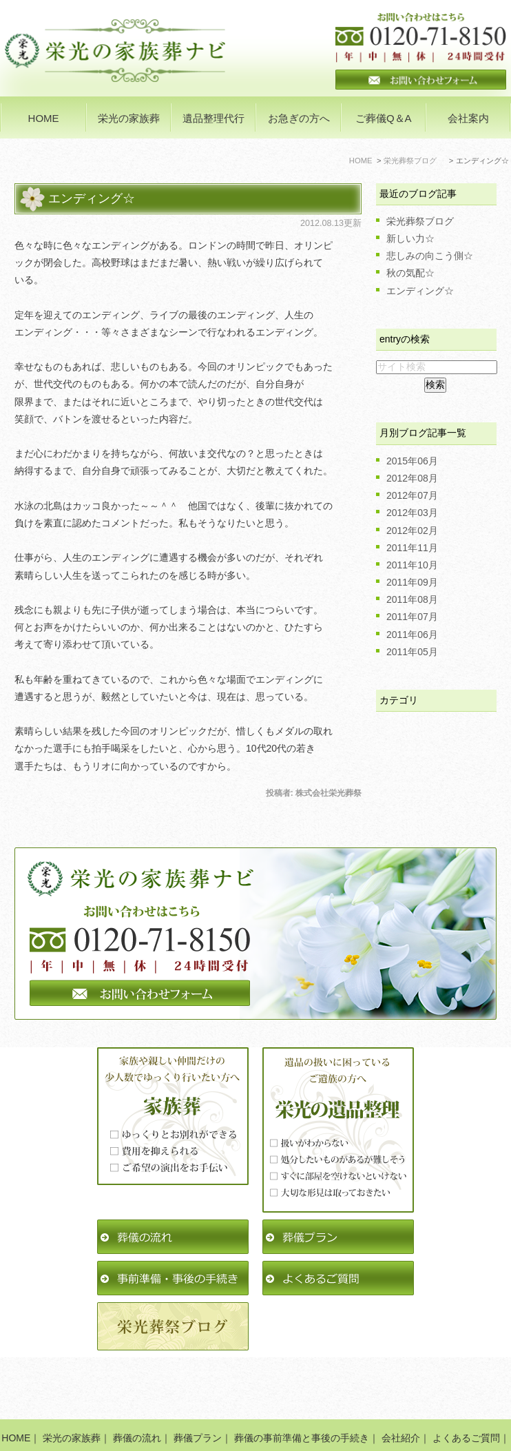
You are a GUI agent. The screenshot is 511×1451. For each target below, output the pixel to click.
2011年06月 (412, 634)
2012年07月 (412, 495)
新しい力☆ (410, 238)
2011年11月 (412, 547)
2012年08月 (412, 478)
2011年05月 (412, 651)
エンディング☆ (91, 198)
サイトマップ (356, 1414)
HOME (43, 118)
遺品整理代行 (213, 118)
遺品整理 (145, 1414)
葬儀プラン (198, 1396)
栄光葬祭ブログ (420, 221)
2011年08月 (412, 599)
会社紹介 (401, 1396)
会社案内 (468, 118)
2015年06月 (412, 460)
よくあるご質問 (466, 1396)
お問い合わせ (286, 1414)
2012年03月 (412, 512)
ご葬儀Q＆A (383, 118)
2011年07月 (412, 616)
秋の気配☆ (410, 272)
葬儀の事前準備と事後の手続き (301, 1396)
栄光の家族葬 (72, 1396)
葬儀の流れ (137, 1396)
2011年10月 (412, 564)
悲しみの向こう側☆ (429, 255)
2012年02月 (412, 530)
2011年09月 (412, 582)
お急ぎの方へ (299, 118)
